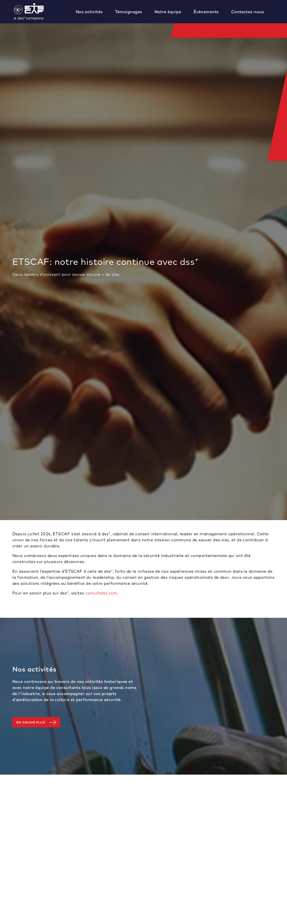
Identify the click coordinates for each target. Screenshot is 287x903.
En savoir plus (30, 722)
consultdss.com (101, 593)
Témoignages (128, 11)
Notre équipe (167, 11)
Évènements (206, 11)
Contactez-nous (247, 11)
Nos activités (89, 11)
